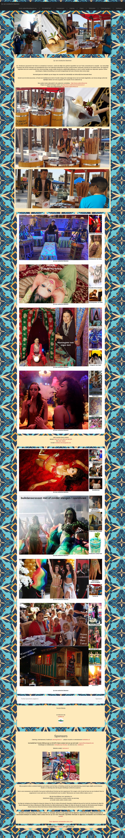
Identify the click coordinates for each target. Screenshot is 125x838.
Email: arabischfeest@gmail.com (28, 8)
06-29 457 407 (58, 439)
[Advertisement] (62, 834)
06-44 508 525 (68, 439)
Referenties (92, 8)
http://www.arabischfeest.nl (70, 86)
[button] (30, 700)
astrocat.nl (65, 748)
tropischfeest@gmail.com (86, 743)
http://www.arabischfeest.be (79, 83)
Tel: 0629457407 (46, 8)
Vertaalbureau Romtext (61, 744)
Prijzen (82, 8)
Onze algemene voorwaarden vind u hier (60, 821)
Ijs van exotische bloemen (10, 4)
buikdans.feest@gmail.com (63, 442)
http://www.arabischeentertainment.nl (73, 85)
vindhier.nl (61, 716)
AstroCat (60, 826)
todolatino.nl (86, 739)
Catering (72, 8)
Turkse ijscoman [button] (105, 8)
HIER (61, 816)
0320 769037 (62, 441)
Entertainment (60, 8)
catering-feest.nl (57, 739)
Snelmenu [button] (119, 8)
